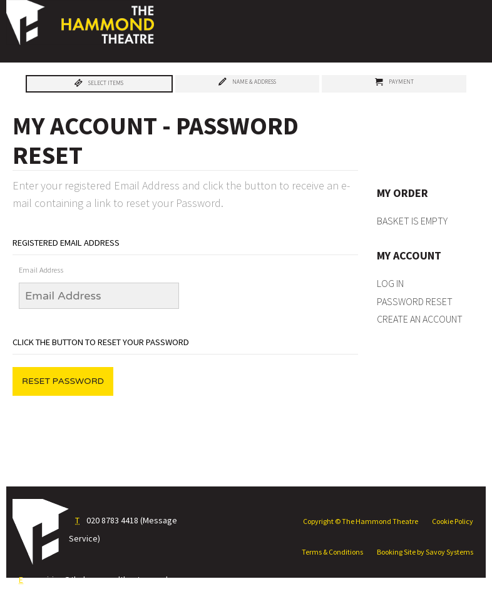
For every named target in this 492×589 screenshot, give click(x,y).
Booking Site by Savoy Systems (425, 551)
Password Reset (415, 301)
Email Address (41, 269)
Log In (390, 283)
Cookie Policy (452, 521)
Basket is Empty (412, 220)
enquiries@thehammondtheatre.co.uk (99, 579)
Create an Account (420, 319)
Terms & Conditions (332, 551)
